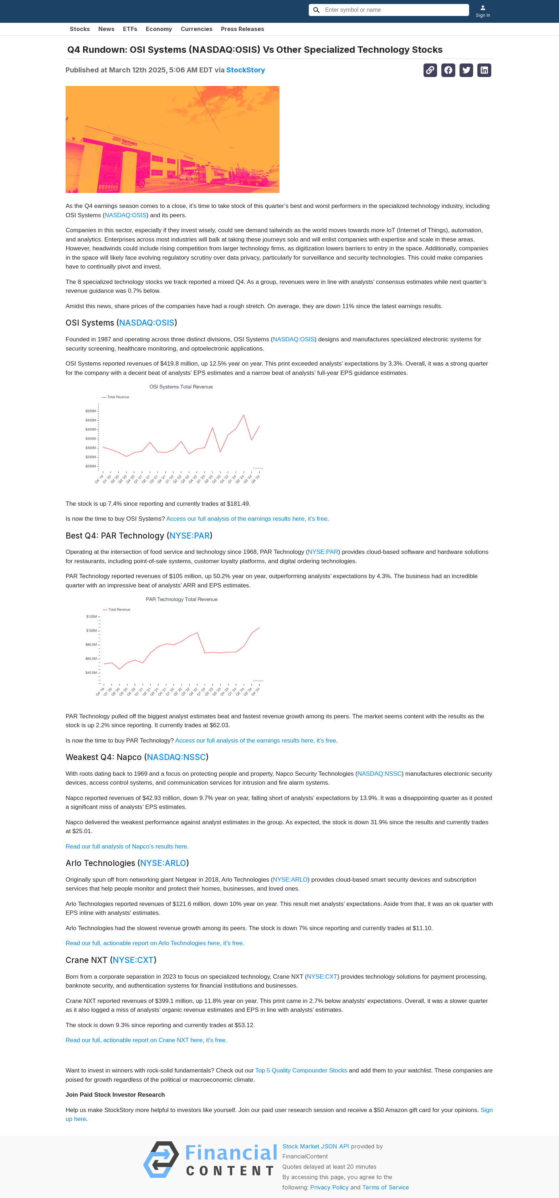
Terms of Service (385, 1187)
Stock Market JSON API (315, 1146)
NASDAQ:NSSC (176, 757)
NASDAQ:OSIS (126, 215)
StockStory (245, 70)
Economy (159, 28)
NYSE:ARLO (163, 863)
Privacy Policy (329, 1187)
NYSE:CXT (133, 960)
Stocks (80, 28)
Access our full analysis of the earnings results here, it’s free (246, 518)
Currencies (196, 28)
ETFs (130, 28)
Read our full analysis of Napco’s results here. (127, 846)
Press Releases (242, 28)
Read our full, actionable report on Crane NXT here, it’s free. (146, 1040)
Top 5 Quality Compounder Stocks (301, 1070)
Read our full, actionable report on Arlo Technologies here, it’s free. (155, 943)
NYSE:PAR (189, 535)
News (106, 28)
